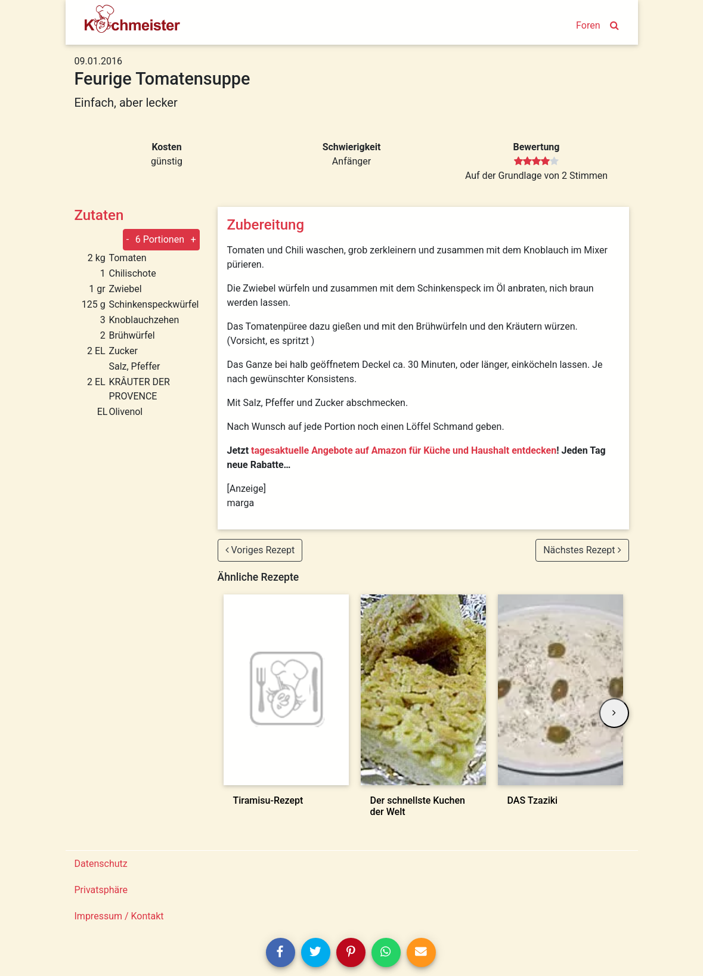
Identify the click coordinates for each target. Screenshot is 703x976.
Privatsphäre (101, 890)
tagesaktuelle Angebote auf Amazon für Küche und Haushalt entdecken (403, 450)
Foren (588, 25)
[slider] (536, 161)
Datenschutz (101, 863)
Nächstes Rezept (582, 550)
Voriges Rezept (260, 550)
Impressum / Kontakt (119, 916)
